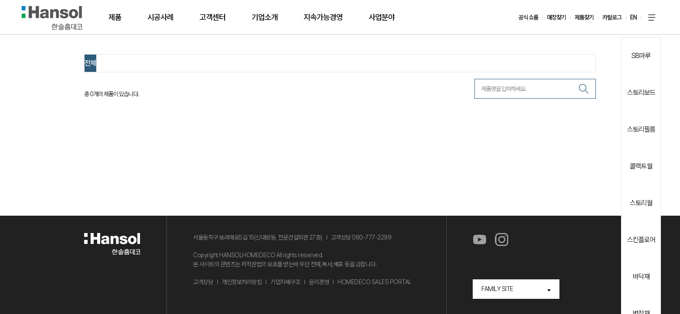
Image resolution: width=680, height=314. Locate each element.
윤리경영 (319, 281)
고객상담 (203, 281)
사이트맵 (651, 17)
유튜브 (479, 240)
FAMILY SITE (497, 288)
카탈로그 (611, 17)
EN (633, 17)
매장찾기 (556, 17)
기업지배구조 (285, 281)
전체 (90, 63)
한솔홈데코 (52, 18)
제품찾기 (584, 17)
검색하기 (584, 88)
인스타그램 (501, 240)
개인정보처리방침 (242, 281)
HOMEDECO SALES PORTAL (374, 281)
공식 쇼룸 (528, 17)
